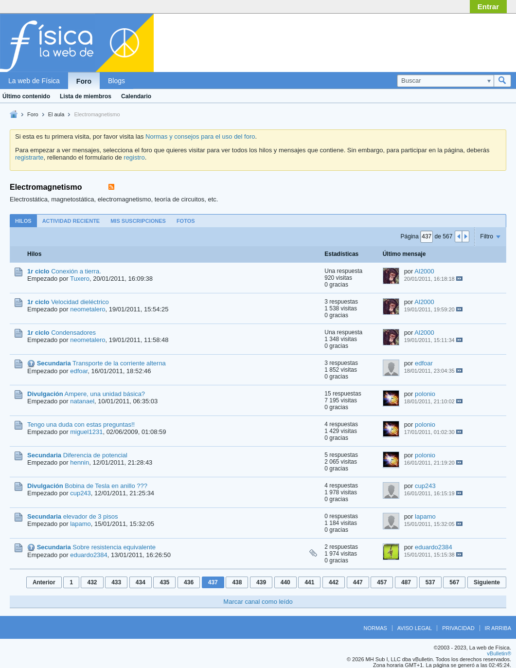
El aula (56, 114)
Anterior (44, 582)
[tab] (23, 220)
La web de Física (34, 81)
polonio (425, 393)
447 (358, 582)
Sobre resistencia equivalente (114, 547)
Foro (83, 81)
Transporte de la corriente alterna (119, 363)
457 (382, 582)
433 (116, 582)
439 (261, 582)
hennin (79, 462)
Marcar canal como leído (257, 601)
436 (189, 582)
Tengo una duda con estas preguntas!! (81, 424)
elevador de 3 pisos (90, 516)
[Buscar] (445, 80)
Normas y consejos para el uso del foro (200, 136)
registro (134, 157)
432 (92, 582)
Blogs (116, 81)
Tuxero (79, 278)
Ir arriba (498, 628)
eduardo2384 (88, 555)
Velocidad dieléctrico (80, 302)
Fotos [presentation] (186, 221)
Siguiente (487, 582)
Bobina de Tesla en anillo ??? (106, 485)
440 (285, 582)
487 (406, 582)
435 (164, 582)
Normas (375, 628)
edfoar (79, 371)
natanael (82, 401)
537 (430, 582)
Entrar (488, 6)
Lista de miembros (85, 96)
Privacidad (458, 628)
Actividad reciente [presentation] (71, 221)
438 (237, 582)
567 (454, 582)
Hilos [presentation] (23, 221)
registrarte (29, 157)
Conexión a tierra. (76, 271)
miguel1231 (86, 431)
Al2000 (424, 271)
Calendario (136, 96)
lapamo (80, 523)
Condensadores (73, 332)
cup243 (80, 493)
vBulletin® (499, 653)
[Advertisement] (433, 40)
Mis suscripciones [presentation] (138, 221)
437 (213, 582)
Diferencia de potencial (95, 455)
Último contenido (26, 96)
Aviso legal (414, 628)
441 (309, 582)
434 (140, 582)
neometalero (87, 309)
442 (333, 582)
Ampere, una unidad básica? (105, 393)
